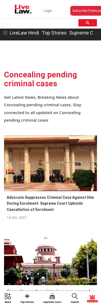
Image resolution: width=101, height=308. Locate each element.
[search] (38, 23)
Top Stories (54, 33)
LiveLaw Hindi (24, 33)
